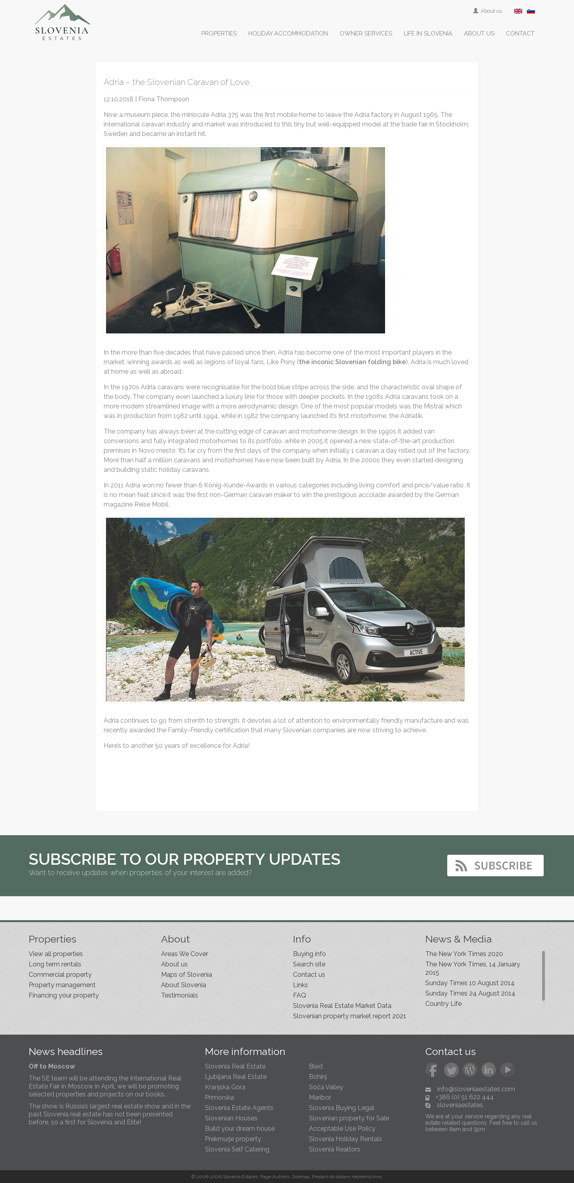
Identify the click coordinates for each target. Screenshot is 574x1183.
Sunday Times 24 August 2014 (470, 993)
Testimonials (179, 995)
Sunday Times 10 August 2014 (470, 983)
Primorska (219, 1097)
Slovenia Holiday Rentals (345, 1139)
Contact (520, 33)
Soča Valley (326, 1087)
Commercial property (60, 974)
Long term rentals (55, 964)
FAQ (299, 995)
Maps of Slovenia (186, 974)
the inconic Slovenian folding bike (352, 362)
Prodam (320, 1176)
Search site (309, 964)
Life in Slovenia (428, 33)
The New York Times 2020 (464, 954)
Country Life (443, 1004)
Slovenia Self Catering (237, 1149)
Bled (315, 1066)
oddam (343, 1176)
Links (300, 985)
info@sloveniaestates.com (476, 1089)
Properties (219, 33)
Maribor (320, 1097)
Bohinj (318, 1076)
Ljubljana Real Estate (236, 1076)
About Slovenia (183, 985)
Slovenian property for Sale (349, 1118)
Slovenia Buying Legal (341, 1108)
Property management (62, 985)
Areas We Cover (184, 954)
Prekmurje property (233, 1139)
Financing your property (64, 995)
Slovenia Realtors (334, 1149)
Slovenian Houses (231, 1118)
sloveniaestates (460, 1105)
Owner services (366, 33)
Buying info (309, 954)
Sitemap (301, 1176)
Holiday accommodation (288, 33)
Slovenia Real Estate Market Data (342, 1005)
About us (488, 11)
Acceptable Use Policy (342, 1128)
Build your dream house (240, 1128)
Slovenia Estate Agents (239, 1108)
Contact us (309, 974)
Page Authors (274, 1176)
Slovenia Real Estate (235, 1066)
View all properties (56, 954)
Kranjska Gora (225, 1087)
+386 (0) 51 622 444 (465, 1097)
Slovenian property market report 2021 (349, 1016)
